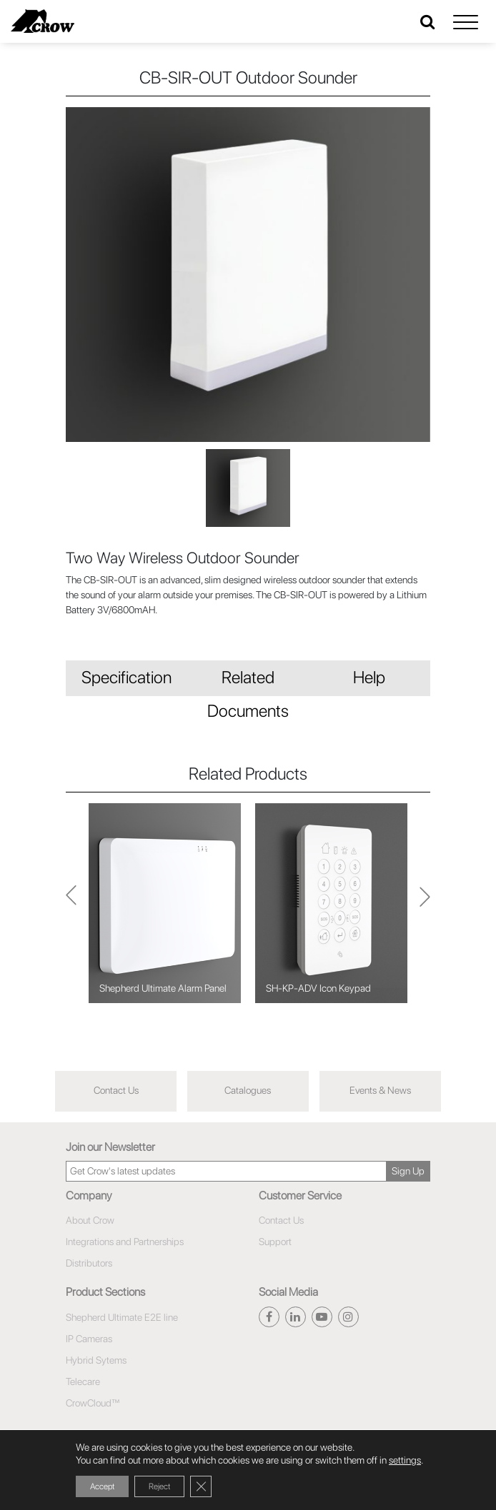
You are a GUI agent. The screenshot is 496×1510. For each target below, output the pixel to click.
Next (71, 903)
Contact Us (116, 1090)
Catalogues (247, 1090)
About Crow (90, 1220)
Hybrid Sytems (96, 1360)
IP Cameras (89, 1338)
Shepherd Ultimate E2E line (122, 1317)
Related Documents (248, 681)
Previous (425, 903)
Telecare (83, 1381)
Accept (102, 1486)
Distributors (89, 1263)
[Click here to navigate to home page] (42, 21)
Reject (159, 1486)
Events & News (380, 1090)
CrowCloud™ (93, 1403)
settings (405, 1460)
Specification (126, 677)
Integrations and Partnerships (125, 1241)
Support (275, 1241)
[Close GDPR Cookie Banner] (201, 1486)
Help (369, 677)
